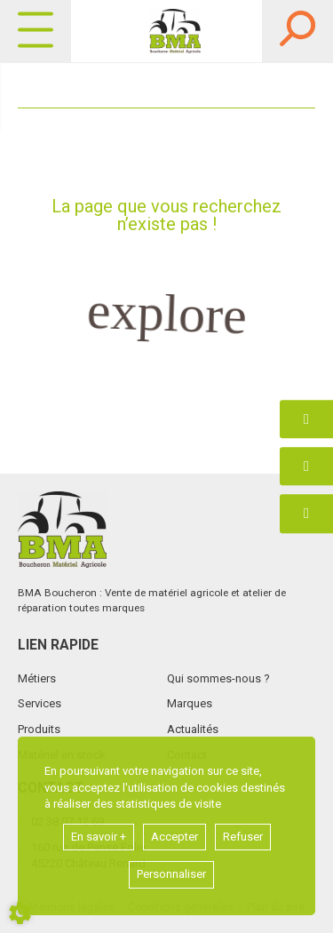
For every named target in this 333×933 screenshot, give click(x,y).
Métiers (37, 678)
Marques (189, 703)
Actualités (192, 729)
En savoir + (98, 836)
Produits (39, 729)
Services (39, 703)
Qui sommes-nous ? (218, 678)
